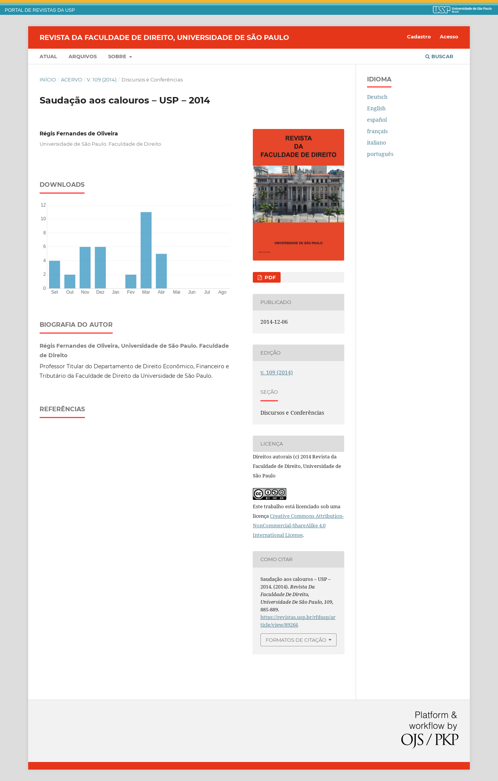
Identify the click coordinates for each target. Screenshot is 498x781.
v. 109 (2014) (102, 79)
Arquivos (83, 56)
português (380, 153)
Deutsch (377, 96)
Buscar (439, 56)
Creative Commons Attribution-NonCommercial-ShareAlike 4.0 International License (298, 525)
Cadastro (419, 36)
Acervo (71, 79)
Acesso (449, 36)
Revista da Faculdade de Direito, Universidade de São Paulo (164, 37)
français (377, 131)
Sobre (118, 56)
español (377, 119)
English (376, 108)
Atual (48, 56)
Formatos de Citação (296, 640)
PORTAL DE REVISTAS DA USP (40, 10)
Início (48, 79)
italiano (376, 142)
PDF (269, 277)
